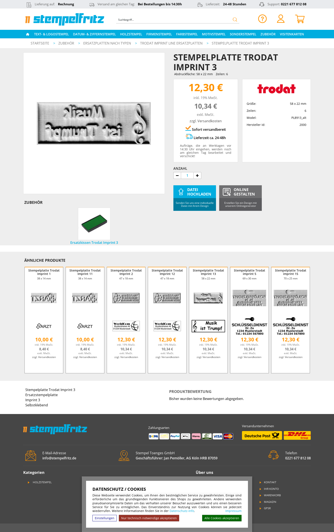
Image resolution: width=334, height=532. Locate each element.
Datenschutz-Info (182, 511)
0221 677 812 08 (294, 4)
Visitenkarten (292, 34)
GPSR (265, 508)
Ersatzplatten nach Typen (107, 43)
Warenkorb (270, 495)
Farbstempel (187, 34)
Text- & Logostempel (51, 34)
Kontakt (267, 482)
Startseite (40, 43)
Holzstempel (131, 34)
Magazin (267, 502)
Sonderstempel (243, 34)
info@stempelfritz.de (59, 458)
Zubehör (268, 34)
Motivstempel (214, 34)
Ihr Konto (269, 489)
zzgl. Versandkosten (206, 121)
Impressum (233, 511)
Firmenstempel (159, 34)
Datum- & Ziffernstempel (94, 34)
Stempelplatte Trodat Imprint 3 (240, 43)
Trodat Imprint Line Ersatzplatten (171, 43)
